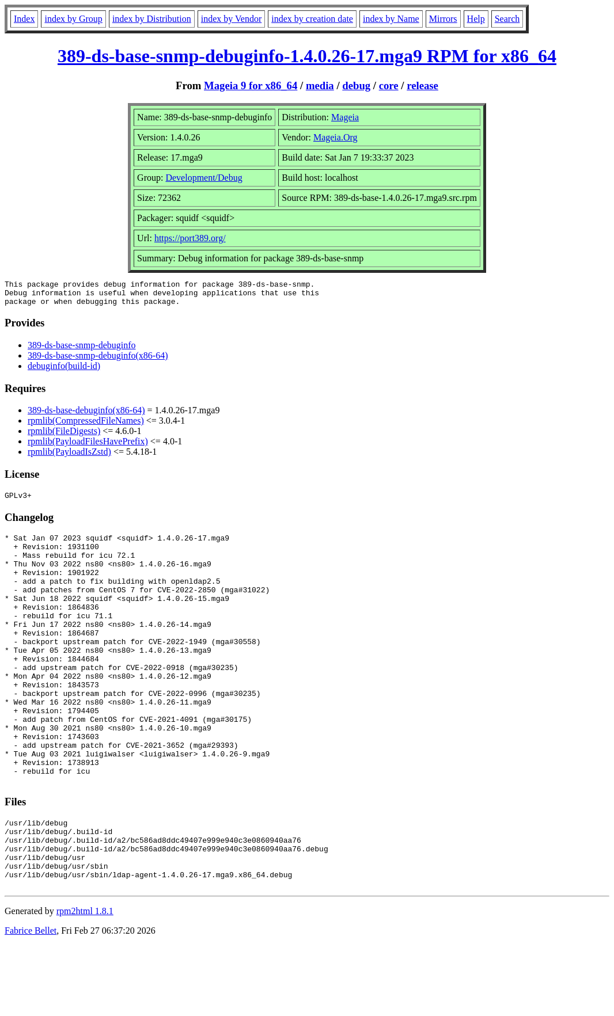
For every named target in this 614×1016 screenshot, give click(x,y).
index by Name (391, 19)
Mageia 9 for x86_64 (250, 85)
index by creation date (312, 19)
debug (356, 85)
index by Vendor (231, 19)
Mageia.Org (335, 137)
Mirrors (443, 19)
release (422, 85)
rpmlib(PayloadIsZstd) (69, 457)
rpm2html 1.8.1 (84, 982)
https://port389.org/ (190, 238)
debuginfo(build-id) (64, 371)
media (320, 85)
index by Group (73, 19)
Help (476, 19)
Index (24, 19)
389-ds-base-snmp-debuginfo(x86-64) (98, 361)
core (389, 85)
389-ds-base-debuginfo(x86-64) (86, 415)
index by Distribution (151, 19)
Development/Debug (203, 177)
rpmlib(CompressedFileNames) (86, 426)
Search (507, 19)
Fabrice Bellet (30, 1001)
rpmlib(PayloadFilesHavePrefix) (88, 446)
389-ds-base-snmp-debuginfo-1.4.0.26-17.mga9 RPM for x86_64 (307, 55)
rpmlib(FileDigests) (64, 436)
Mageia (345, 117)
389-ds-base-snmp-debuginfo (82, 350)
